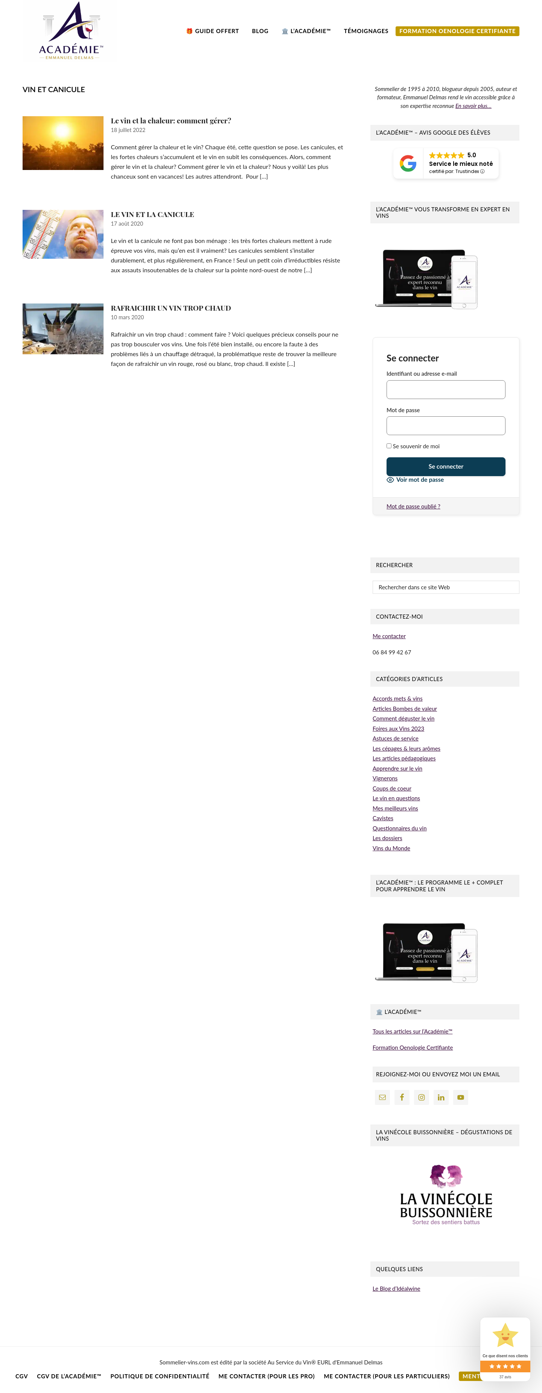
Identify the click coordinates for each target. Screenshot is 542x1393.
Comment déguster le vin (403, 718)
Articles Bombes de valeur (405, 708)
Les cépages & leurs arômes (406, 748)
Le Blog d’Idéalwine (396, 1288)
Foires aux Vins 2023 (398, 728)
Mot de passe (403, 410)
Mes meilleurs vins (395, 808)
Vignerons (385, 778)
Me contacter (389, 636)
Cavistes (383, 818)
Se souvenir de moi (413, 446)
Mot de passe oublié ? (413, 506)
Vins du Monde (391, 848)
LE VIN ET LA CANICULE (152, 214)
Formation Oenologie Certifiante (413, 1047)
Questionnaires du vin (400, 828)
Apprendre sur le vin (397, 768)
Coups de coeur (392, 788)
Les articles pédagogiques (404, 758)
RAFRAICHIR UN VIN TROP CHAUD (171, 308)
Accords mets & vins (398, 698)
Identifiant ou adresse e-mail (422, 373)
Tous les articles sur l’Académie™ (412, 1031)
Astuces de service (396, 738)
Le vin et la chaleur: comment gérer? (171, 120)
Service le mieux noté (461, 164)
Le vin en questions (396, 798)
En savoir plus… (473, 105)
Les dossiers (387, 838)
